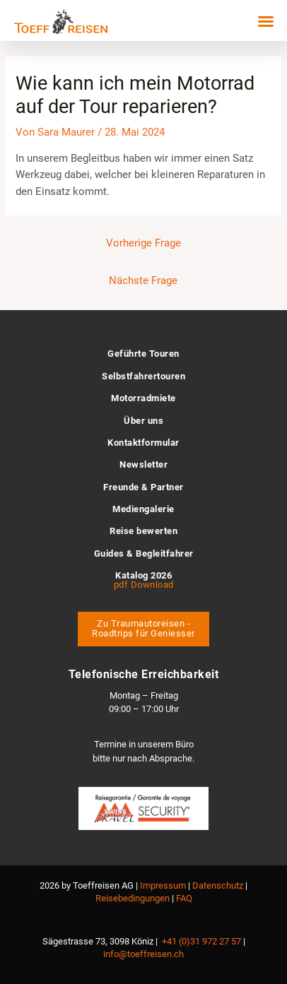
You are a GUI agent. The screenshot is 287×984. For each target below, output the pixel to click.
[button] (266, 21)
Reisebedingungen (132, 898)
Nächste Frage (143, 280)
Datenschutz (217, 885)
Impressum (163, 885)
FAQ (184, 898)
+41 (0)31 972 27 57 (201, 941)
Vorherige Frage (143, 243)
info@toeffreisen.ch (143, 954)
